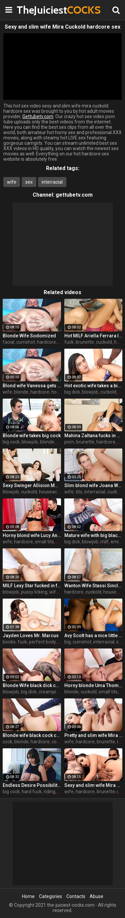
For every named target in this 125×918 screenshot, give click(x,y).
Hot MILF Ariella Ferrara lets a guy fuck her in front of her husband (93, 335)
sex (29, 182)
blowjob (90, 392)
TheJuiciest (33, 9)
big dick (72, 392)
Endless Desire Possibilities (32, 785)
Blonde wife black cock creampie (32, 735)
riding (49, 791)
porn (69, 442)
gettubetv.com (74, 195)
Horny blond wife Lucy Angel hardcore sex (32, 535)
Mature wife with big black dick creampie (93, 535)
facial (8, 342)
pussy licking (34, 592)
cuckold (104, 342)
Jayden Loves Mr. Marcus (31, 635)
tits (79, 491)
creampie (49, 691)
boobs (9, 641)
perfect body (42, 641)
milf (104, 541)
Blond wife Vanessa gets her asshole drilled (32, 385)
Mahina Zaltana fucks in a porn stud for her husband (93, 435)
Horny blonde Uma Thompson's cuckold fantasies (93, 685)
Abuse (96, 896)
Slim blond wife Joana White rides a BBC (93, 485)
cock (7, 741)
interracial (52, 182)
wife (11, 182)
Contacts (75, 896)
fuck (69, 342)
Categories (50, 896)
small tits (44, 541)
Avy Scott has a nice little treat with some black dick (93, 635)
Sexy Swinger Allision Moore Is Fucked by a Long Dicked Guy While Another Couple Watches (32, 485)
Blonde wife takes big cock (32, 435)
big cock (11, 442)
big (67, 641)
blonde (21, 392)
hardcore (46, 342)
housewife (50, 491)
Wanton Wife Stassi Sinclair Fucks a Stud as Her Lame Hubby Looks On (93, 585)
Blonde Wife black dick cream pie (32, 685)
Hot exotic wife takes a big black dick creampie (93, 385)
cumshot (25, 342)
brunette (85, 342)
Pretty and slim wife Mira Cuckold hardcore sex (93, 735)
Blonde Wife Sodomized (29, 335)
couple (59, 741)
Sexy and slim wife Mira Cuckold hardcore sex (93, 785)
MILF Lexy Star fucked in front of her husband (32, 585)
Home (28, 896)
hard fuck (32, 791)
